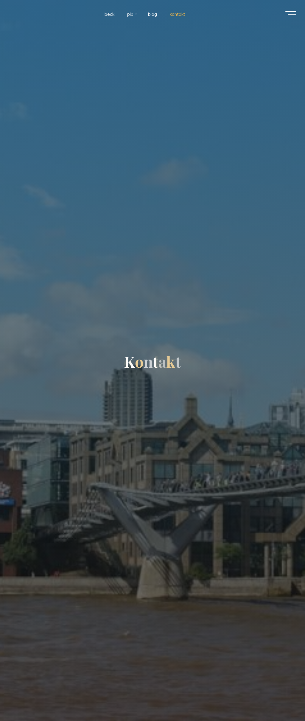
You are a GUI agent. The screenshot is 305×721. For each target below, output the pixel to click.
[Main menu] (290, 14)
